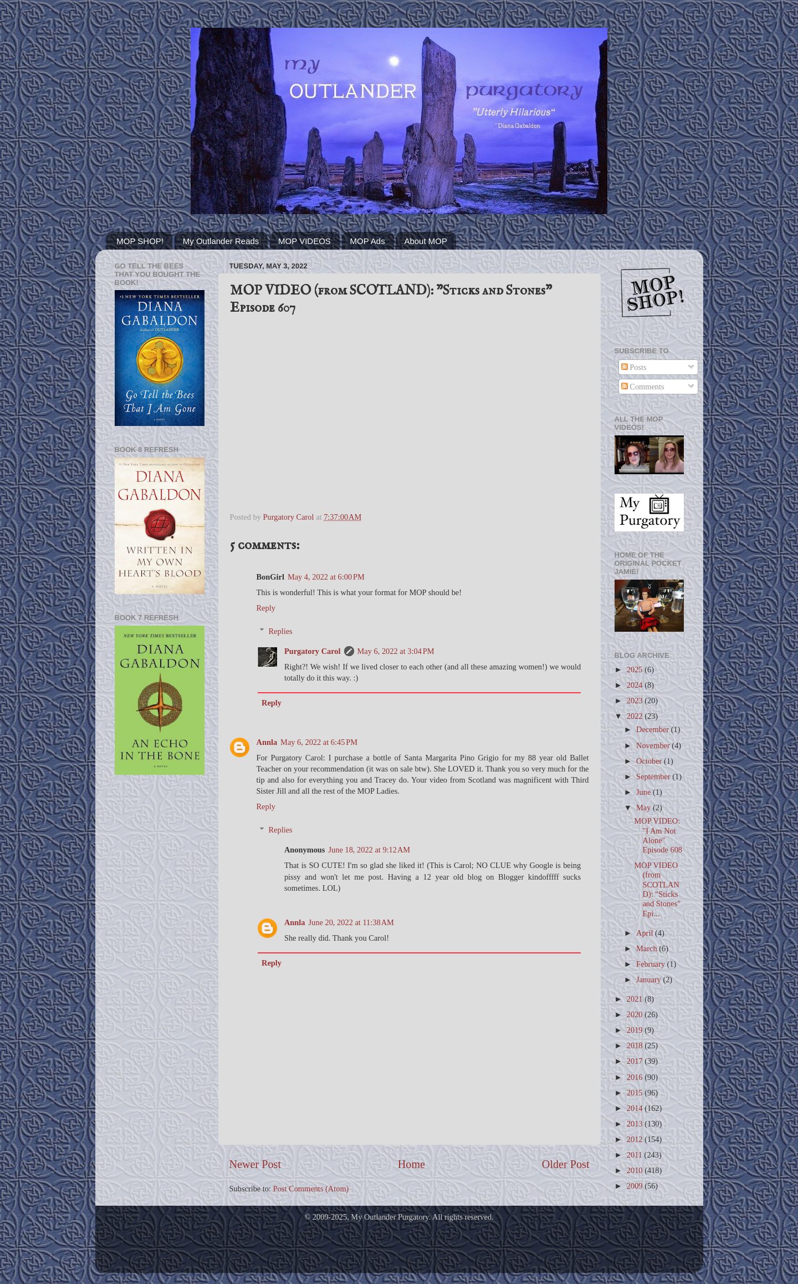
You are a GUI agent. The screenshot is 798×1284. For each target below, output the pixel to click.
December (653, 729)
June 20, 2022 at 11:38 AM (350, 922)
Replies (281, 631)
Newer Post (255, 1164)
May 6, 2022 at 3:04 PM (395, 651)
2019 (635, 1030)
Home (411, 1164)
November (654, 745)
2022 (635, 716)
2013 (635, 1123)
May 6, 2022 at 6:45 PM (318, 742)
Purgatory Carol (312, 651)
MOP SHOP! (139, 241)
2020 (635, 1014)
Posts (634, 367)
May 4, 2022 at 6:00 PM (326, 576)
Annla (267, 742)
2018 (635, 1045)
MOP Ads (367, 241)
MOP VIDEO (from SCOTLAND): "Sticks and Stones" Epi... (657, 889)
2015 (635, 1092)
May (644, 807)
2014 (635, 1108)
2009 (635, 1185)
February (651, 964)
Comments (642, 386)
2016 (635, 1077)
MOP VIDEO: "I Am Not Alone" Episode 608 (658, 835)
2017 (635, 1061)
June (644, 792)
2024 (635, 685)
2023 (635, 700)
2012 (635, 1139)
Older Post (566, 1164)
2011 (635, 1154)
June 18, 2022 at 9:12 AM (369, 849)
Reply (266, 607)
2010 (635, 1170)
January (649, 979)
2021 (635, 998)
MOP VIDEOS (304, 241)
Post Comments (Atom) (311, 1188)
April (645, 932)
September (654, 776)
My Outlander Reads (221, 241)
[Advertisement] (159, 960)
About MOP (425, 241)
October (650, 761)
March (647, 948)
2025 (635, 669)
